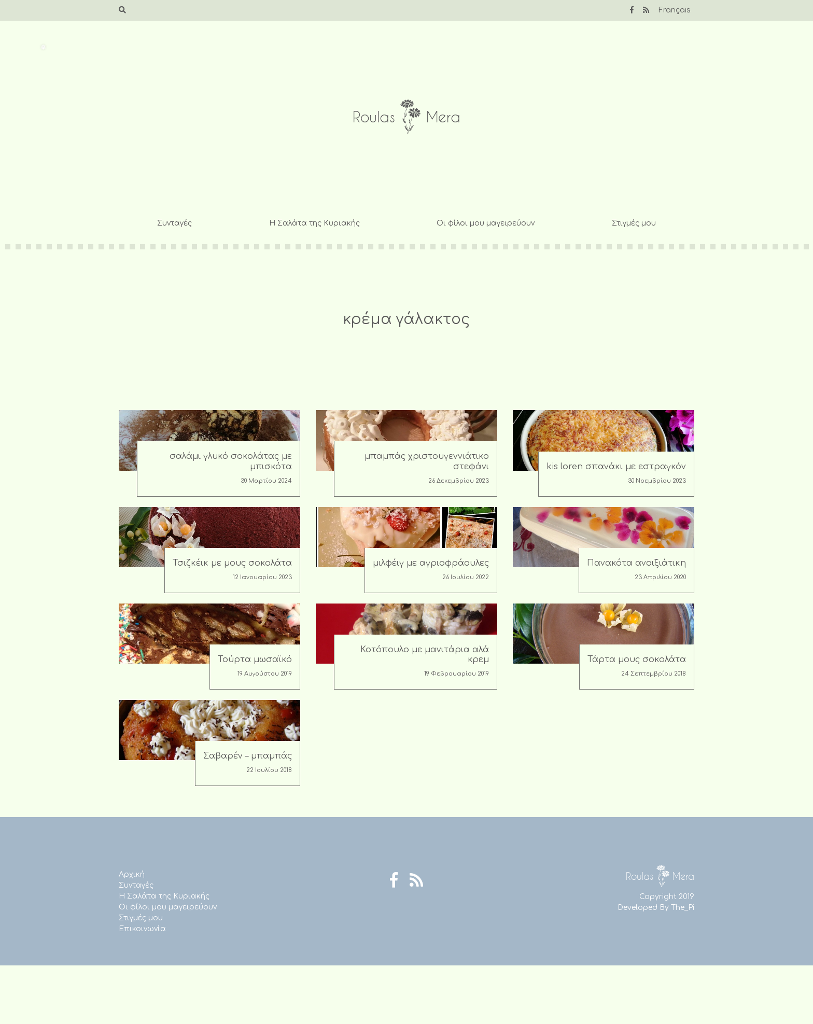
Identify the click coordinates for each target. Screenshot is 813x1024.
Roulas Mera (406, 116)
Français (674, 10)
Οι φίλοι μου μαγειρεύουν (486, 223)
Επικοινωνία (142, 929)
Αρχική (132, 874)
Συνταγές (174, 223)
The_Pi (682, 907)
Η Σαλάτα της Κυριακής (314, 223)
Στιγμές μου (634, 223)
